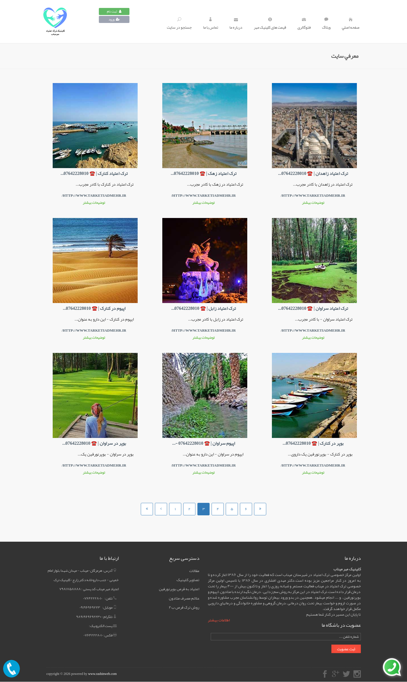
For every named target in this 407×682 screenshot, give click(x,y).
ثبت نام (114, 11)
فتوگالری (304, 24)
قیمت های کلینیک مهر (270, 24)
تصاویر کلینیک (187, 580)
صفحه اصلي (350, 24)
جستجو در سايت (179, 24)
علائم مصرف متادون (184, 598)
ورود (114, 19)
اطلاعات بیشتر (219, 620)
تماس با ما (210, 24)
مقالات (194, 571)
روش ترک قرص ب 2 (184, 607)
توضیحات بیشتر (313, 202)
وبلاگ (326, 24)
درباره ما (235, 24)
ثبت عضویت (346, 649)
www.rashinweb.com (102, 674)
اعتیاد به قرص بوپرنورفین (179, 589)
